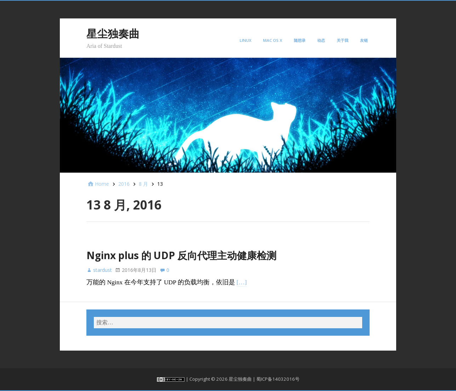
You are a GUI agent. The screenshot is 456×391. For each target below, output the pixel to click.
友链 (364, 40)
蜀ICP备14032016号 (278, 379)
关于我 (342, 40)
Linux (245, 40)
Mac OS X (272, 40)
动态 (321, 40)
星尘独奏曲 (112, 33)
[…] (241, 282)
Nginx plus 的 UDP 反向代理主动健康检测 (181, 255)
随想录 (300, 40)
